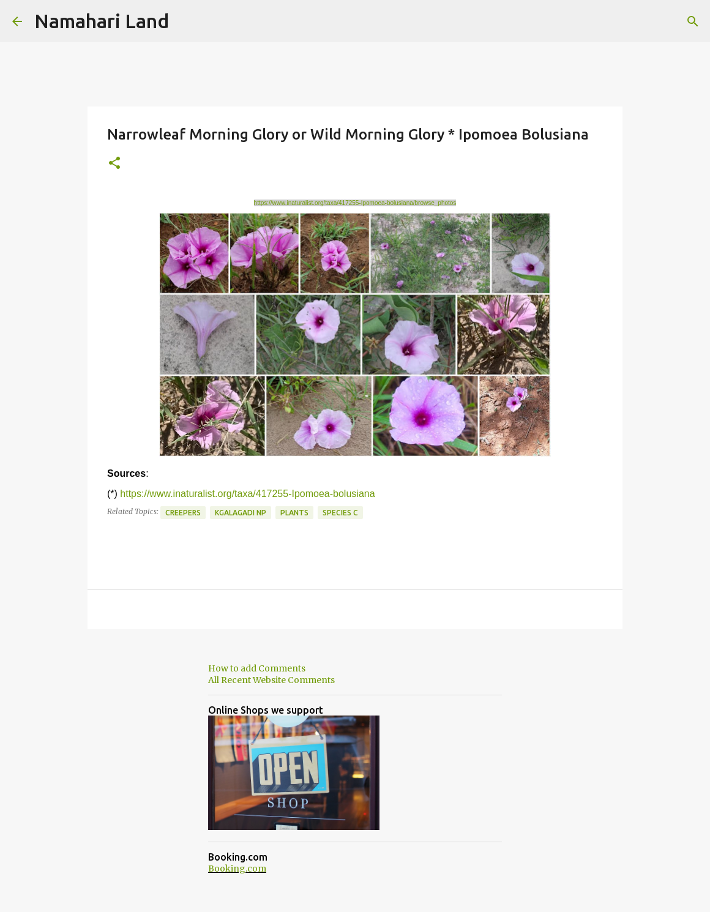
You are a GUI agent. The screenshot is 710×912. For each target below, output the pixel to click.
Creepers (183, 513)
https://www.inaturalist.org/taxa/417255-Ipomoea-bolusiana (247, 493)
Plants (294, 513)
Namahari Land (101, 21)
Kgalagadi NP (240, 513)
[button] (114, 163)
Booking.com (237, 868)
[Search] (693, 21)
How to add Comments (256, 668)
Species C (340, 513)
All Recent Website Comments (271, 680)
